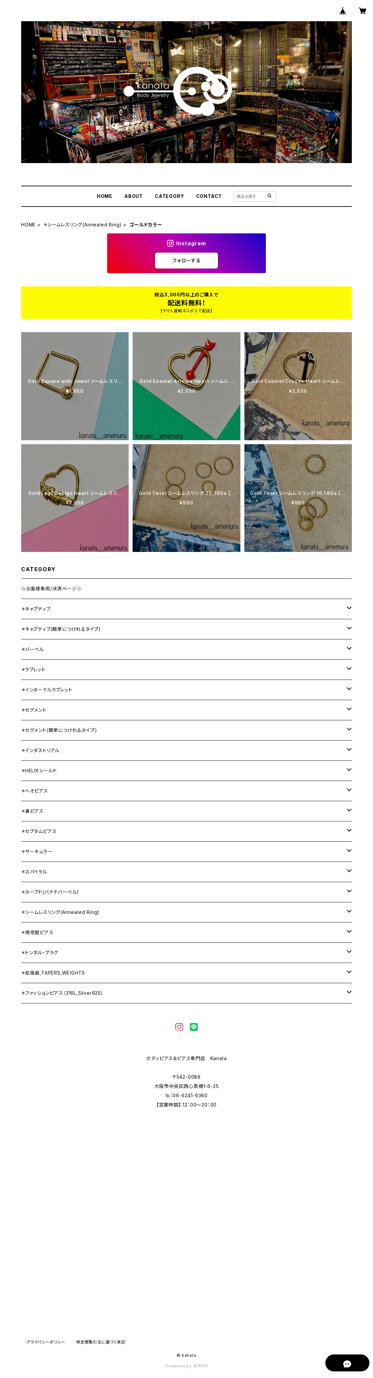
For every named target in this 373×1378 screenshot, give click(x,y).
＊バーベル (32, 649)
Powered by (186, 1365)
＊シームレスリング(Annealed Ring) (82, 224)
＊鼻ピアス (32, 811)
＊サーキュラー (37, 851)
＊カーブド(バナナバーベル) (50, 892)
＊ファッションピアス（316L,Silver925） (62, 993)
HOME (104, 196)
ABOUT (133, 196)
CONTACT (209, 196)
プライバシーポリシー (45, 1342)
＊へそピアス (34, 791)
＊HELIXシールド (39, 770)
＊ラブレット (33, 669)
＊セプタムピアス (39, 831)
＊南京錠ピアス (37, 932)
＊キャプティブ (36, 609)
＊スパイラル (34, 871)
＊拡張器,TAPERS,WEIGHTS (53, 973)
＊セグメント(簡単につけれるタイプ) (59, 730)
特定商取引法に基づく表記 (101, 1342)
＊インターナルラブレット (46, 689)
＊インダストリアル (40, 750)
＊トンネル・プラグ (39, 952)
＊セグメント (34, 710)
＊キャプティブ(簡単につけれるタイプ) (61, 629)
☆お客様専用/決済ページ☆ (51, 588)
